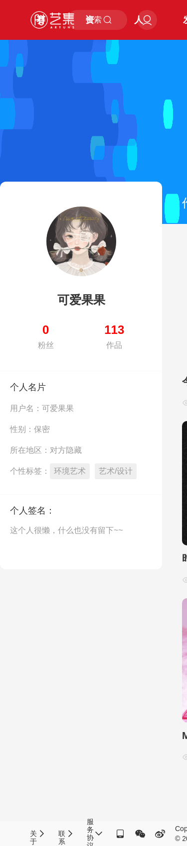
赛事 (40, 27)
